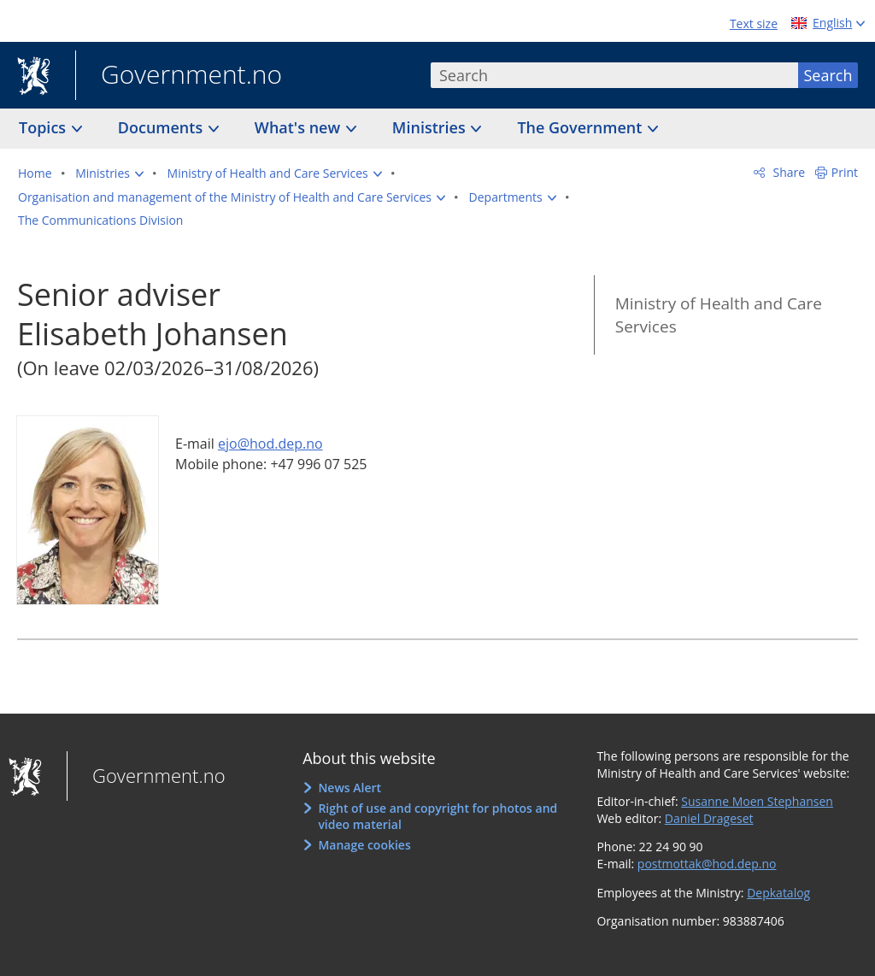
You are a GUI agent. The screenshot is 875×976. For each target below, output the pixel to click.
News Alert (349, 787)
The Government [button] (581, 127)
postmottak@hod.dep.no (707, 863)
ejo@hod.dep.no (270, 443)
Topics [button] (44, 127)
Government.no (178, 76)
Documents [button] (162, 127)
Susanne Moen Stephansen (757, 801)
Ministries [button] (431, 127)
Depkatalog (778, 893)
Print (844, 172)
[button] (109, 173)
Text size (754, 23)
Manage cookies (364, 845)
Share (787, 172)
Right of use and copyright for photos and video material (437, 816)
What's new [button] (299, 127)
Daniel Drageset (709, 818)
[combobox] (614, 75)
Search (828, 75)
